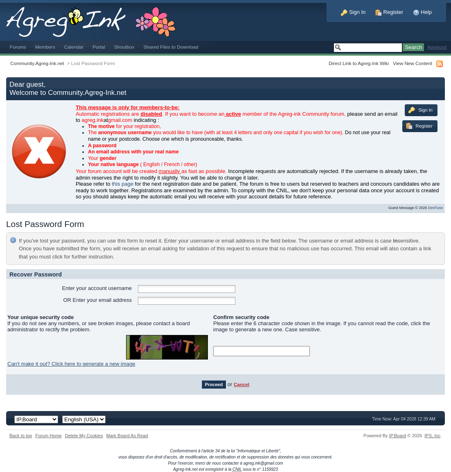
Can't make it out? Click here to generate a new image (71, 364)
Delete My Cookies (84, 435)
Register (389, 12)
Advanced (436, 47)
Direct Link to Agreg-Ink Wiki (359, 63)
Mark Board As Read (127, 435)
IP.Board (397, 435)
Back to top (20, 435)
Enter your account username (97, 288)
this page (122, 184)
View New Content (412, 63)
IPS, (432, 435)
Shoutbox (124, 46)
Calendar (74, 46)
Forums (18, 46)
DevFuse (435, 208)
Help (422, 12)
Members (45, 46)
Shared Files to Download (170, 46)
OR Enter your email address (97, 300)
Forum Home (48, 435)
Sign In (353, 12)
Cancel (241, 384)
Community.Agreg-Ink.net (37, 63)
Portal (98, 46)
